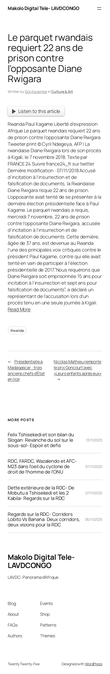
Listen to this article (36, 111)
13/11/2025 (94, 440)
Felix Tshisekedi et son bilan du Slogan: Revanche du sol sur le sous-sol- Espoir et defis (41, 440)
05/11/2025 (93, 519)
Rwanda (17, 330)
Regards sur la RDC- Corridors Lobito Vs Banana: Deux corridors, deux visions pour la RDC (44, 519)
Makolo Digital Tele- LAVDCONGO (43, 8)
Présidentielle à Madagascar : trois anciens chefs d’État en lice (26, 370)
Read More (19, 309)
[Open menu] (99, 8)
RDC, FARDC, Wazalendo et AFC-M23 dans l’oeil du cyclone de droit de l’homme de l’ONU (42, 466)
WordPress (93, 663)
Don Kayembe (36, 91)
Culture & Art (62, 91)
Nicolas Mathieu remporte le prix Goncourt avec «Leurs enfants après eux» (78, 367)
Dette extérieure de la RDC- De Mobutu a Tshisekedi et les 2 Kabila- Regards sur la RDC (41, 493)
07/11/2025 (93, 466)
